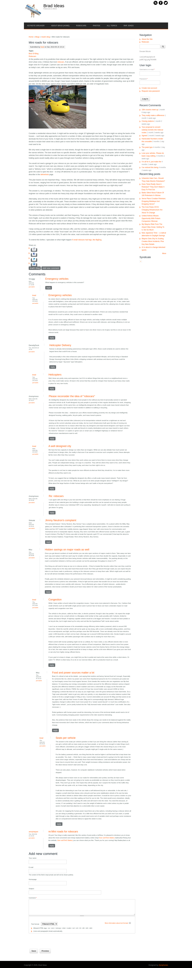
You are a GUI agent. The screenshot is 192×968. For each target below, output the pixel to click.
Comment (33, 898)
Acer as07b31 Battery (107, 838)
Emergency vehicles (56, 278)
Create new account (149, 88)
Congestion (55, 599)
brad (42, 47)
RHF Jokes (129, 26)
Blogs (37, 37)
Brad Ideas (53, 6)
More (164, 253)
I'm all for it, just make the (151, 162)
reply (48, 288)
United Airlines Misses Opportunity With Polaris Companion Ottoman (151, 218)
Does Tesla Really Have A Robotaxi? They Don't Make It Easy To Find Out (153, 187)
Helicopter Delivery (60, 345)
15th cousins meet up (150, 110)
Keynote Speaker (35, 26)
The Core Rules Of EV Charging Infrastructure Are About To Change (152, 210)
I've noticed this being (150, 167)
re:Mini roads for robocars (63, 831)
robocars (60, 62)
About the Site (147, 39)
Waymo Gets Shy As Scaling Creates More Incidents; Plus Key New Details (153, 241)
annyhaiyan (33, 832)
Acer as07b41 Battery (65, 840)
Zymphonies (163, 965)
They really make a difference (153, 115)
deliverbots (45, 174)
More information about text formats (116, 923)
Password (144, 79)
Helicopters (54, 374)
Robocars (81, 26)
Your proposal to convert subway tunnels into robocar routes (152, 130)
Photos (96, 26)
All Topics (112, 26)
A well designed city (59, 446)
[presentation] (51, 939)
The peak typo (147, 147)
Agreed (144, 136)
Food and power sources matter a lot (73, 672)
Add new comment (51, 268)
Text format (35, 924)
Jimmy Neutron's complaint (60, 520)
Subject (31, 888)
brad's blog (46, 37)
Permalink (32, 287)
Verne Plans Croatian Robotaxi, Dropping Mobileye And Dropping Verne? (154, 201)
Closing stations (148, 121)
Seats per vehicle (66, 737)
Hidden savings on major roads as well (67, 549)
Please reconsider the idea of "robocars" (72, 396)
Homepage (32, 879)
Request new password (151, 91)
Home (31, 37)
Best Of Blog (33, 54)
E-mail (31, 867)
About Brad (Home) (60, 26)
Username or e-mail (147, 69)
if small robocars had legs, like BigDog (86, 240)
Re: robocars (56, 496)
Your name (32, 858)
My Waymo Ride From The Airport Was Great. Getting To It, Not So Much (153, 227)
